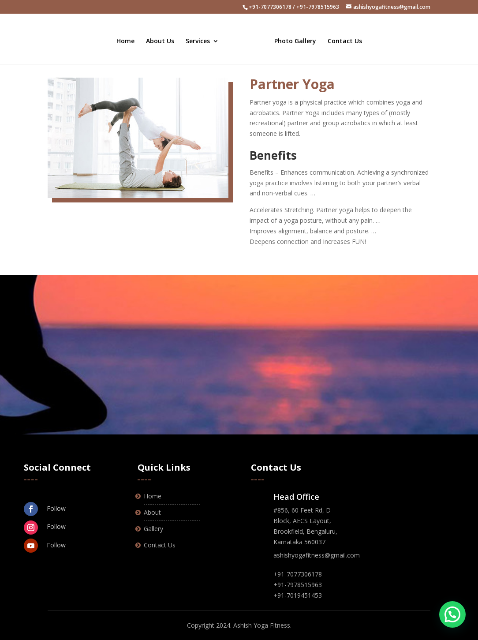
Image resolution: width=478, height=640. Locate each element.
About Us (163, 36)
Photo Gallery (292, 36)
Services (201, 36)
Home (129, 36)
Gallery (153, 528)
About (152, 512)
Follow (56, 508)
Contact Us (341, 36)
